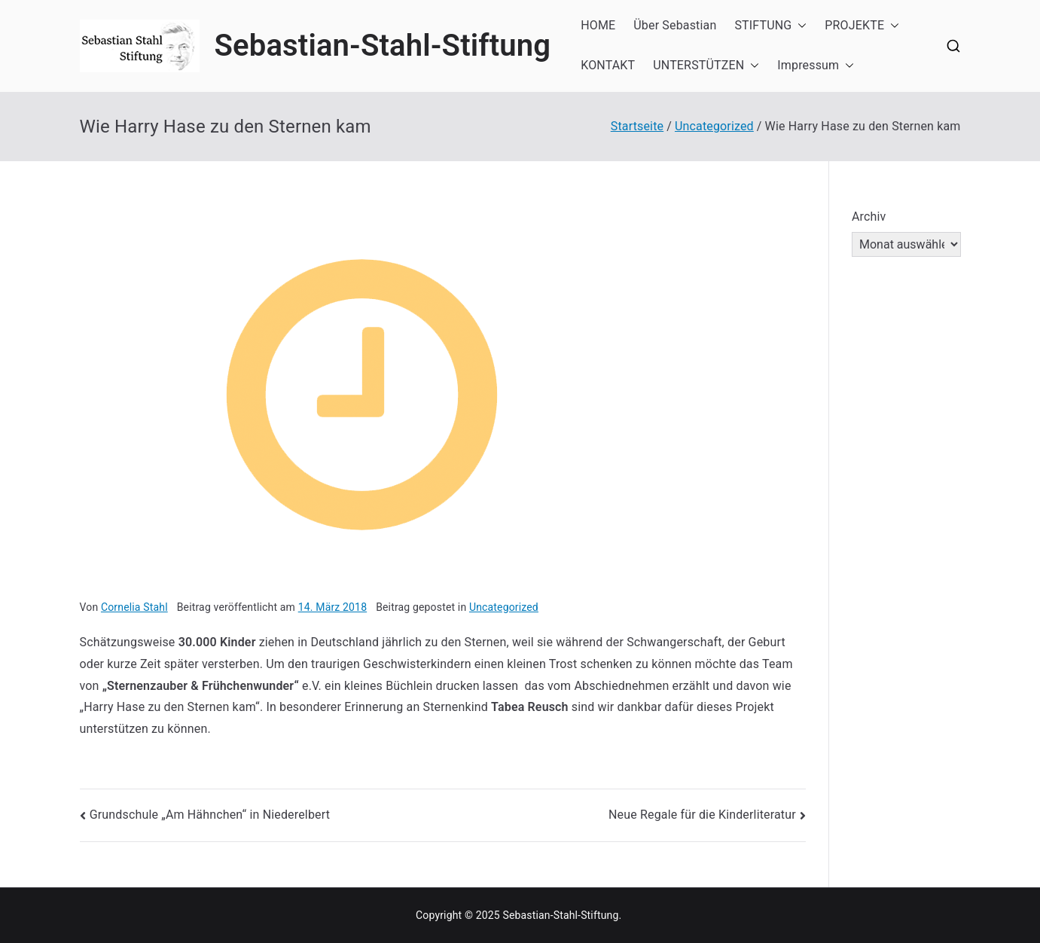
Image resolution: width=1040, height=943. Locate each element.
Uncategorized (503, 607)
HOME (598, 25)
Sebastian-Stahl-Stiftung (383, 45)
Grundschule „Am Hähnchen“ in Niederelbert (210, 814)
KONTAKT (608, 65)
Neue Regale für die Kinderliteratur (702, 814)
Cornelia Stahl (134, 607)
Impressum (815, 66)
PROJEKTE (862, 26)
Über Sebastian (674, 25)
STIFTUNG (770, 26)
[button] (799, 26)
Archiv (869, 216)
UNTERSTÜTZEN (706, 66)
